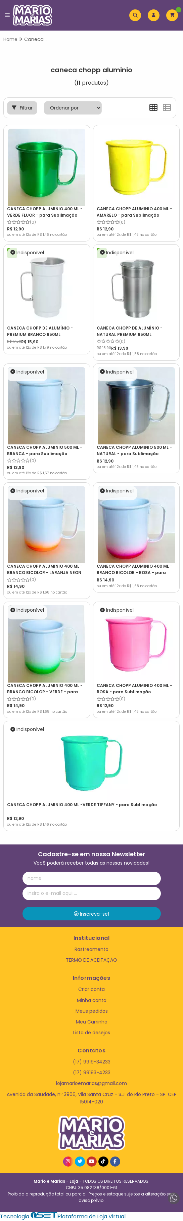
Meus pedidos (92, 1011)
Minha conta (91, 1000)
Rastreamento (91, 949)
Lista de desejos (91, 1032)
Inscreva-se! (91, 914)
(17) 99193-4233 (91, 1072)
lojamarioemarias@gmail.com (91, 1083)
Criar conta (91, 989)
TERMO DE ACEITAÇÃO (91, 960)
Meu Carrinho (91, 1021)
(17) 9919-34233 (91, 1061)
